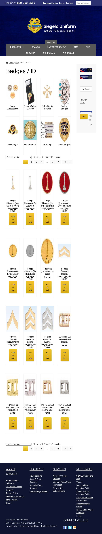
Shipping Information (15, 496)
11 (65, 162)
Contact (9, 490)
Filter (83, 116)
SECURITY (30, 53)
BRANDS (36, 47)
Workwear (68, 53)
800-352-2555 (26, 2)
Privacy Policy (12, 526)
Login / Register (66, 3)
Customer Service (50, 3)
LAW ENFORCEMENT (56, 47)
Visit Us (51, 42)
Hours (9, 503)
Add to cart (13, 219)
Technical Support (49, 526)
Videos (79, 482)
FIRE (88, 47)
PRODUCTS (15, 47)
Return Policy (12, 493)
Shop (17, 63)
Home (11, 63)
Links (78, 516)
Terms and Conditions (29, 526)
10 (58, 162)
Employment (11, 499)
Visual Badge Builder (38, 491)
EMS (76, 47)
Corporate (49, 53)
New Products (35, 476)
